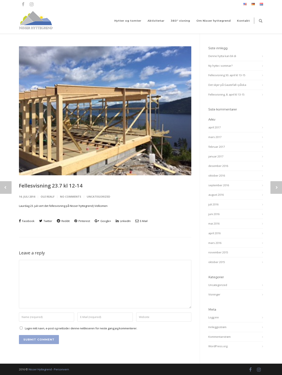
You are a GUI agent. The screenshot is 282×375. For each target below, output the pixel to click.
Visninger (214, 294)
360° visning (180, 20)
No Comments (70, 196)
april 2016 (214, 233)
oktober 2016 (216, 175)
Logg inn (213, 317)
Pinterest (82, 221)
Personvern (61, 369)
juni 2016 (213, 214)
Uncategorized (98, 196)
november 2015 (218, 252)
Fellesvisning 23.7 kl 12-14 (50, 185)
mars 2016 (214, 243)
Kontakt (243, 20)
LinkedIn (123, 221)
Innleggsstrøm (217, 327)
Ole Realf (48, 196)
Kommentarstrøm (219, 337)
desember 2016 (218, 166)
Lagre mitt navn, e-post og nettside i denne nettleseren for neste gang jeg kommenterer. (81, 328)
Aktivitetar (156, 20)
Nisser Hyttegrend (40, 369)
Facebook (27, 221)
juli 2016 (213, 204)
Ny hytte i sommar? (220, 66)
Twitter (45, 221)
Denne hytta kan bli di (222, 56)
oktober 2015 (216, 262)
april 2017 (214, 127)
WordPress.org (217, 346)
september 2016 (218, 185)
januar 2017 (215, 156)
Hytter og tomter (127, 20)
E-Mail (141, 221)
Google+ (103, 221)
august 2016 (216, 195)
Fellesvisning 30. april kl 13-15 (226, 75)
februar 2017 (216, 147)
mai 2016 (213, 223)
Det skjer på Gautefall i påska (227, 85)
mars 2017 (214, 137)
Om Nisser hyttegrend (213, 20)
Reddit (63, 221)
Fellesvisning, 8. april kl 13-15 (226, 94)
